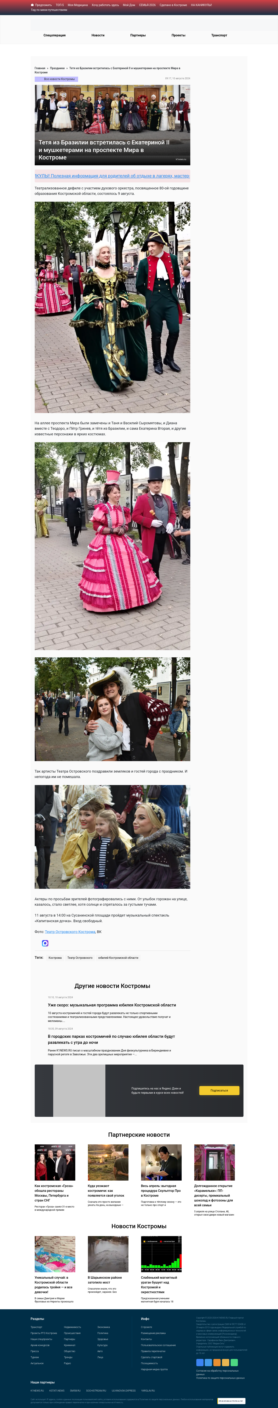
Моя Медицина (78, 5)
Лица (100, 1357)
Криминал (69, 1345)
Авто (100, 1351)
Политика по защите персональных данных (220, 1378)
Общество (69, 1351)
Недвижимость (72, 1327)
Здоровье (102, 1339)
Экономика (103, 1327)
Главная (40, 68)
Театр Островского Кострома (70, 932)
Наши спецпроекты (41, 1339)
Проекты (178, 35)
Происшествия (72, 1333)
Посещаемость (149, 1363)
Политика (102, 1333)
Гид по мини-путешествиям (49, 9)
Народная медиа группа (154, 1369)
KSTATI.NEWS (56, 1390)
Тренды (68, 1357)
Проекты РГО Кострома (44, 1333)
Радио (67, 1363)
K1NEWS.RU (37, 1390)
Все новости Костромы (59, 79)
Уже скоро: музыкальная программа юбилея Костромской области (112, 1005)
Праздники (57, 68)
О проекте (146, 1327)
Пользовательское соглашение (158, 1345)
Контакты (146, 1339)
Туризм (35, 1357)
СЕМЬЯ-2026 (147, 5)
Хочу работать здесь (105, 5)
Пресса (35, 1351)
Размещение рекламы (153, 1333)
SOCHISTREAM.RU (96, 1390)
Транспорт (219, 35)
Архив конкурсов (40, 1345)
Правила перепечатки (153, 1351)
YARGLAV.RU (148, 1390)
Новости (98, 35)
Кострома (55, 957)
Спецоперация (55, 35)
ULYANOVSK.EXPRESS (124, 1390)
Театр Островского (80, 957)
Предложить (43, 5)
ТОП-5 (60, 5)
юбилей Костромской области (118, 957)
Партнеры (138, 35)
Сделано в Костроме (173, 5)
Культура (102, 1345)
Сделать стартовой (151, 1357)
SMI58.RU (75, 1390)
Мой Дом (129, 5)
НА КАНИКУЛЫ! (201, 5)
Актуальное (37, 1363)
